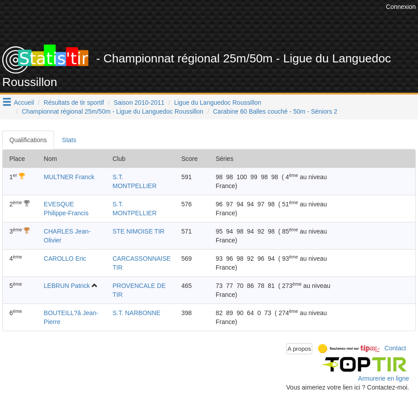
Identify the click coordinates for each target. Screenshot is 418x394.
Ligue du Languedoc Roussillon (217, 102)
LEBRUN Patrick (67, 285)
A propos (299, 348)
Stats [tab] (69, 140)
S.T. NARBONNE (136, 312)
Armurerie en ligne (383, 378)
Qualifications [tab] (28, 140)
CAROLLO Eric (65, 258)
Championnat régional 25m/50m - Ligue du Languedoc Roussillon (112, 111)
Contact (395, 348)
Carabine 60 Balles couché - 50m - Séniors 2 (275, 111)
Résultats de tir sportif (74, 102)
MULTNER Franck (69, 177)
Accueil (24, 102)
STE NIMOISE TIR (138, 231)
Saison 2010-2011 (139, 102)
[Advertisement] (221, 22)
